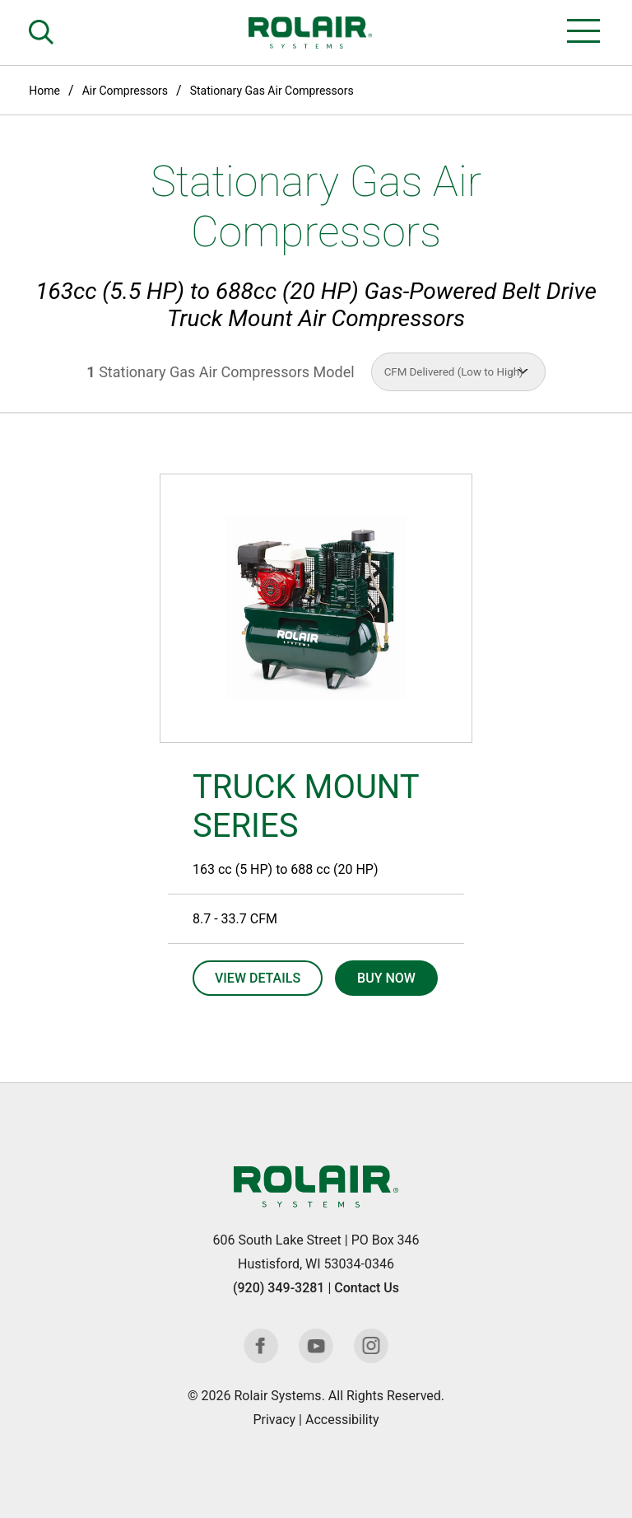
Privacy (274, 1419)
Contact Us (366, 1288)
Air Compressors (125, 90)
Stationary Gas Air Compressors (272, 90)
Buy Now (386, 978)
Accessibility (342, 1419)
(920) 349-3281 (278, 1288)
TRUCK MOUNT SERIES (306, 806)
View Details (257, 978)
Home (44, 90)
